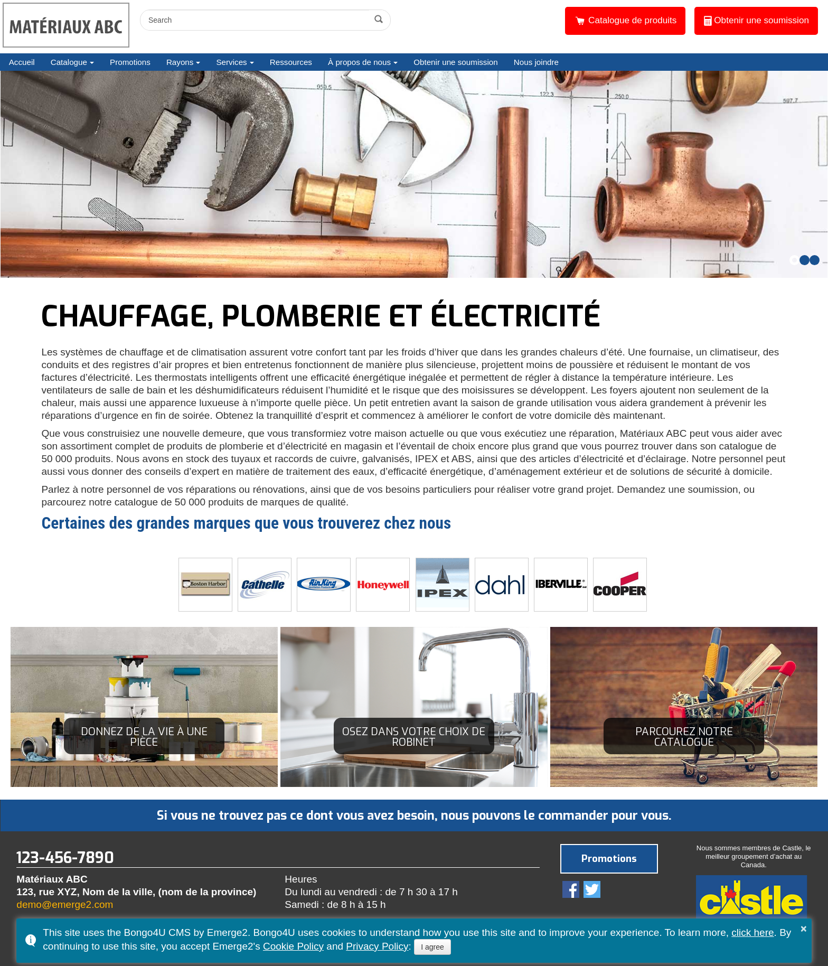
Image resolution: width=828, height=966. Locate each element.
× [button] (804, 928)
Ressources (291, 62)
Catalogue (69, 62)
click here (752, 932)
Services (231, 62)
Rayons (180, 62)
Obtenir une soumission (756, 20)
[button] (794, 260)
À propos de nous (359, 62)
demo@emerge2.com (64, 904)
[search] (256, 20)
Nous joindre (536, 62)
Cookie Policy (293, 946)
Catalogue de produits (625, 20)
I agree (432, 947)
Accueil (22, 62)
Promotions (130, 62)
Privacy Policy (377, 946)
